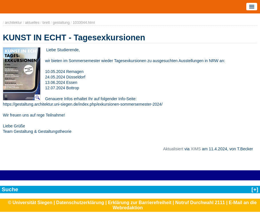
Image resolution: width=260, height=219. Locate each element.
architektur (13, 22)
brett (46, 22)
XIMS (196, 149)
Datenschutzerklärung (80, 202)
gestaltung (61, 22)
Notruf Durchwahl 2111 (200, 202)
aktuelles (32, 22)
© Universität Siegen (30, 202)
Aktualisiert (173, 149)
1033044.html (84, 22)
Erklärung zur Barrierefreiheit (139, 202)
